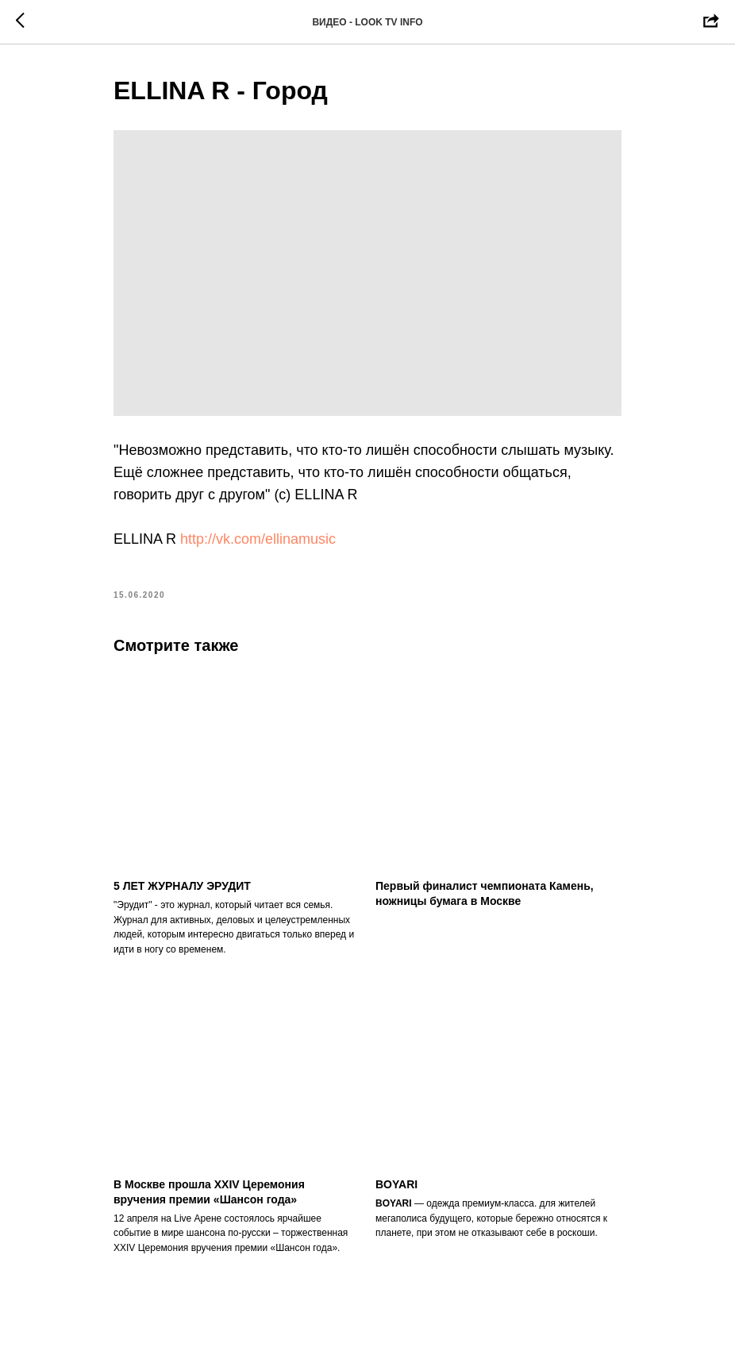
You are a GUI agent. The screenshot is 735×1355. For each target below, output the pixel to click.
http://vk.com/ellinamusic (258, 539)
